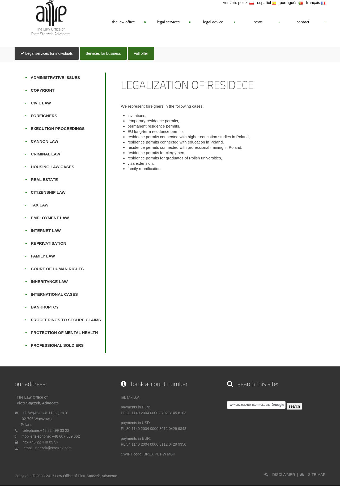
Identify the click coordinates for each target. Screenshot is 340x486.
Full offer (141, 53)
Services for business (103, 53)
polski (246, 2)
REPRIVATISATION (47, 243)
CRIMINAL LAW (44, 154)
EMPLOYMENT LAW (48, 217)
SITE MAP (312, 474)
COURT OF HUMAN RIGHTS (56, 269)
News (258, 21)
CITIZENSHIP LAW (47, 192)
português (291, 2)
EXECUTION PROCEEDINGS (56, 128)
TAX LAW (38, 205)
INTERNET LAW (44, 230)
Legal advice (213, 21)
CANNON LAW (43, 141)
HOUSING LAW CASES (51, 166)
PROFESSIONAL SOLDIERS (56, 345)
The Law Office (123, 21)
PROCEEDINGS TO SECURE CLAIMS (64, 320)
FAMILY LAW (41, 256)
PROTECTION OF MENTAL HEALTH (63, 332)
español (267, 2)
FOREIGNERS (42, 115)
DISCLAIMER (279, 474)
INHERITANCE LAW (48, 281)
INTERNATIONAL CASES (53, 294)
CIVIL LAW (39, 103)
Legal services (168, 21)
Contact (302, 21)
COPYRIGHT (41, 90)
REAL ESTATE (43, 179)
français (315, 2)
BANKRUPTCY (43, 307)
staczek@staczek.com (53, 448)
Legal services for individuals (46, 53)
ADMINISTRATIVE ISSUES (54, 77)
